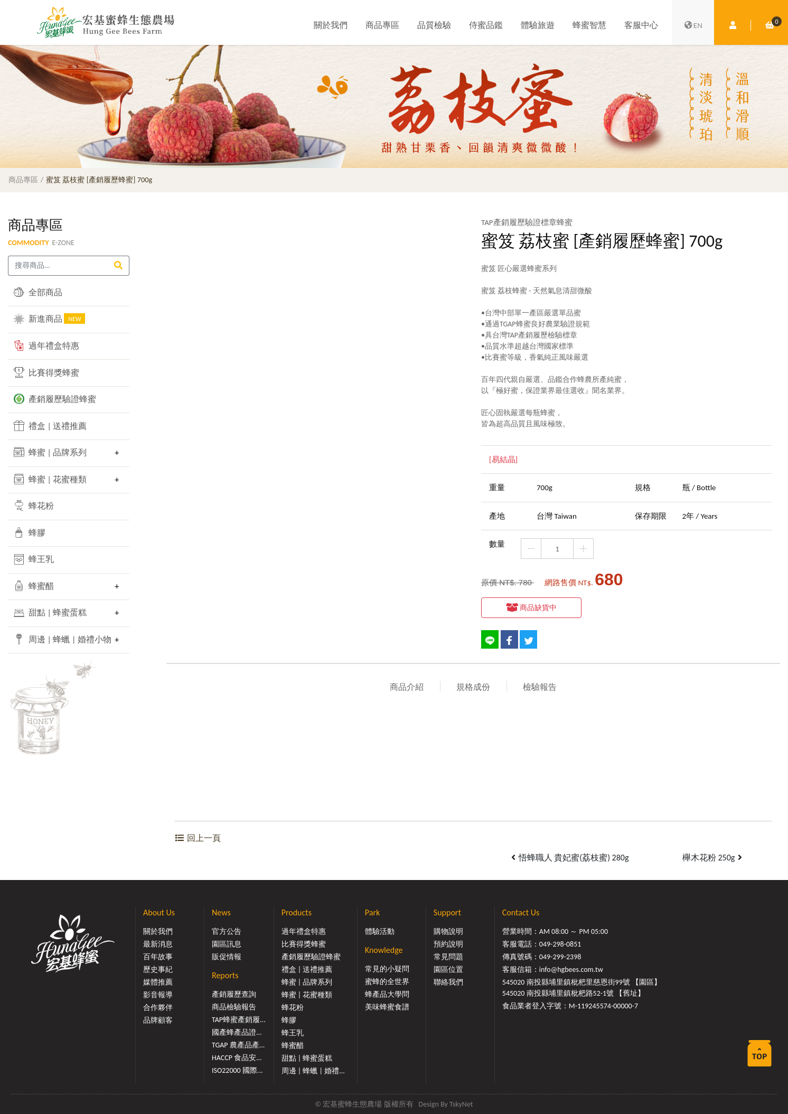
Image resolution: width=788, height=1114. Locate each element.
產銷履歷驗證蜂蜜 (55, 399)
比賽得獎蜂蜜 (46, 372)
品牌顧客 (158, 1020)
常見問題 (448, 956)
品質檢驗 (434, 25)
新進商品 (49, 318)
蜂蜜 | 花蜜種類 (50, 479)
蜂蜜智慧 (589, 25)
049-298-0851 (560, 944)
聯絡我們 (448, 982)
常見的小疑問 (387, 969)
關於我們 (331, 25)
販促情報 (226, 956)
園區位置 (448, 969)
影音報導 (158, 994)
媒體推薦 (158, 982)
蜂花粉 (34, 505)
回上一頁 (197, 838)
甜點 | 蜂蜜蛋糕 (50, 612)
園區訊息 (226, 944)
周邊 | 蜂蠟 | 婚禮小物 (61, 639)
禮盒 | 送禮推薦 (50, 425)
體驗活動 (380, 931)
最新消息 (158, 944)
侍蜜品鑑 (486, 25)
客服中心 (641, 25)
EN (692, 25)
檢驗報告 (540, 687)
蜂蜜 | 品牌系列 (50, 452)
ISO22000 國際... (237, 1070)
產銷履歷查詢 (234, 994)
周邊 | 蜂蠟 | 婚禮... (313, 1070)
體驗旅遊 (538, 25)
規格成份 (473, 687)
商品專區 (382, 25)
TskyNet (461, 1104)
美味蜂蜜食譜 (387, 1007)
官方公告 (226, 931)
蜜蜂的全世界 (387, 981)
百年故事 (158, 956)
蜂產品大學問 (387, 994)
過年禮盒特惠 (46, 345)
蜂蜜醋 (34, 586)
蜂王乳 (34, 559)
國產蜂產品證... (237, 1032)
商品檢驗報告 (234, 1007)
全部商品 (38, 292)
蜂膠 (29, 532)
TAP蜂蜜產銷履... (239, 1019)
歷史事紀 (158, 969)
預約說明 (448, 944)
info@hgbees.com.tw (571, 969)
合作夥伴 (158, 1007)
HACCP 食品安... (237, 1057)
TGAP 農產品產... (238, 1045)
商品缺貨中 (531, 607)
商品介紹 (407, 687)
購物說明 (448, 931)
